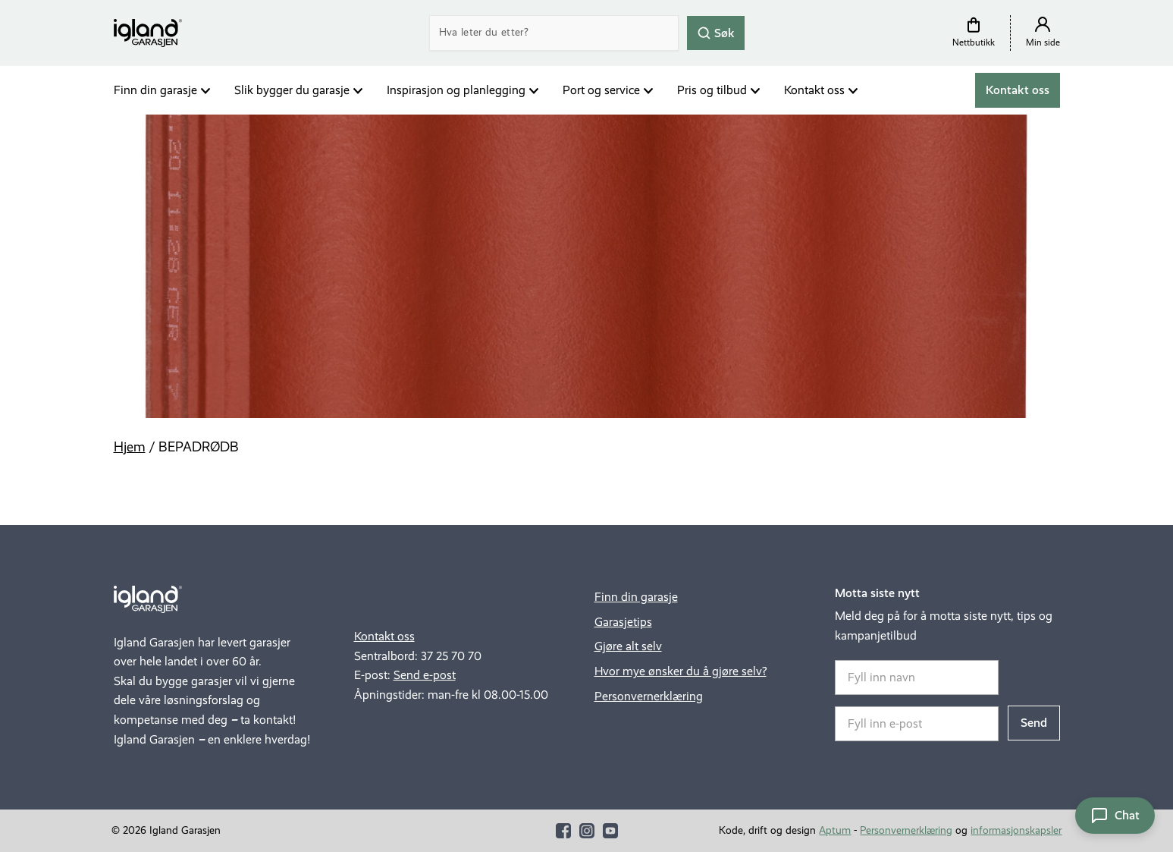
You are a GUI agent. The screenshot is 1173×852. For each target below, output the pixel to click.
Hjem (130, 447)
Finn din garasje (155, 90)
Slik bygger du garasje (292, 90)
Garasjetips (623, 622)
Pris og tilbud (712, 90)
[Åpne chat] (1115, 815)
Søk (716, 32)
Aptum (835, 830)
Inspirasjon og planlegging (456, 90)
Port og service (601, 90)
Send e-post (425, 675)
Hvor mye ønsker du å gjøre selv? (680, 671)
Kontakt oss (814, 90)
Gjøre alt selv (628, 646)
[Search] (554, 33)
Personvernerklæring (648, 696)
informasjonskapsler (1016, 830)
